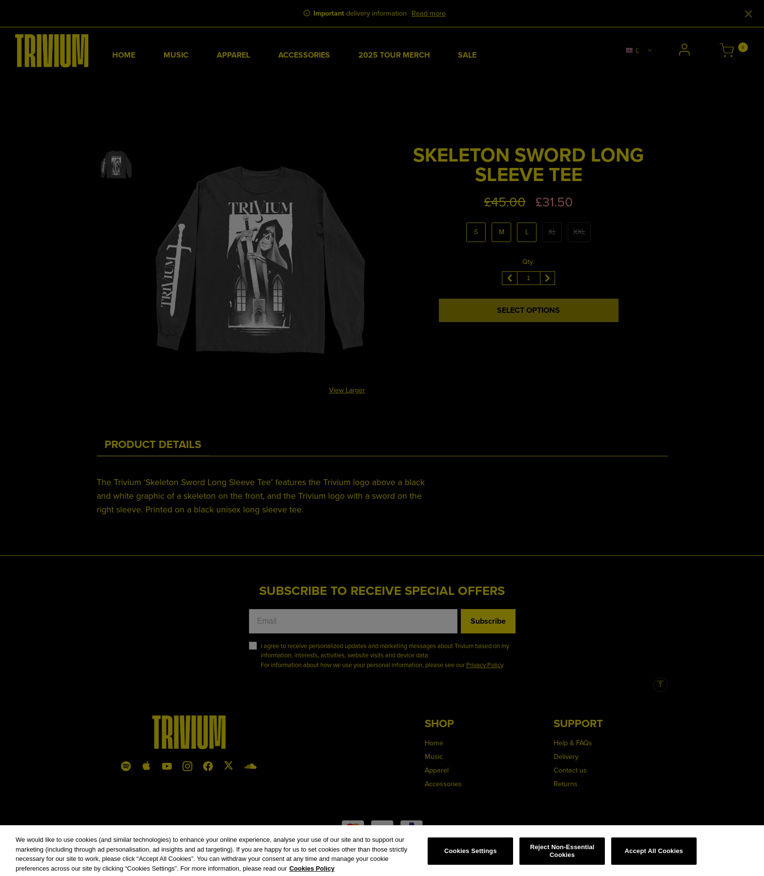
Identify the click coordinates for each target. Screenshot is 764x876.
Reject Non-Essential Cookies (562, 855)
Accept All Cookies (654, 854)
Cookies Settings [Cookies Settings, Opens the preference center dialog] (470, 854)
